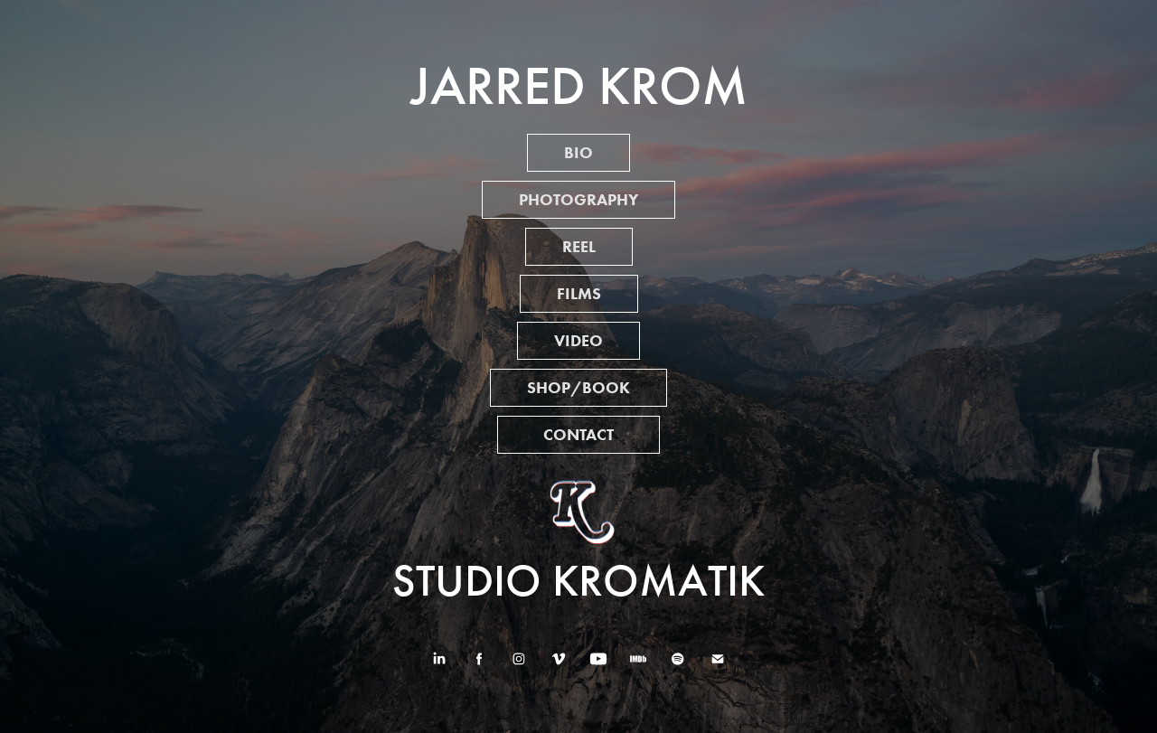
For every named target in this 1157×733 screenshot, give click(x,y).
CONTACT (578, 435)
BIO (578, 153)
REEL (579, 247)
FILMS (579, 294)
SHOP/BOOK (578, 388)
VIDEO (578, 341)
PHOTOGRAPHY (578, 200)
